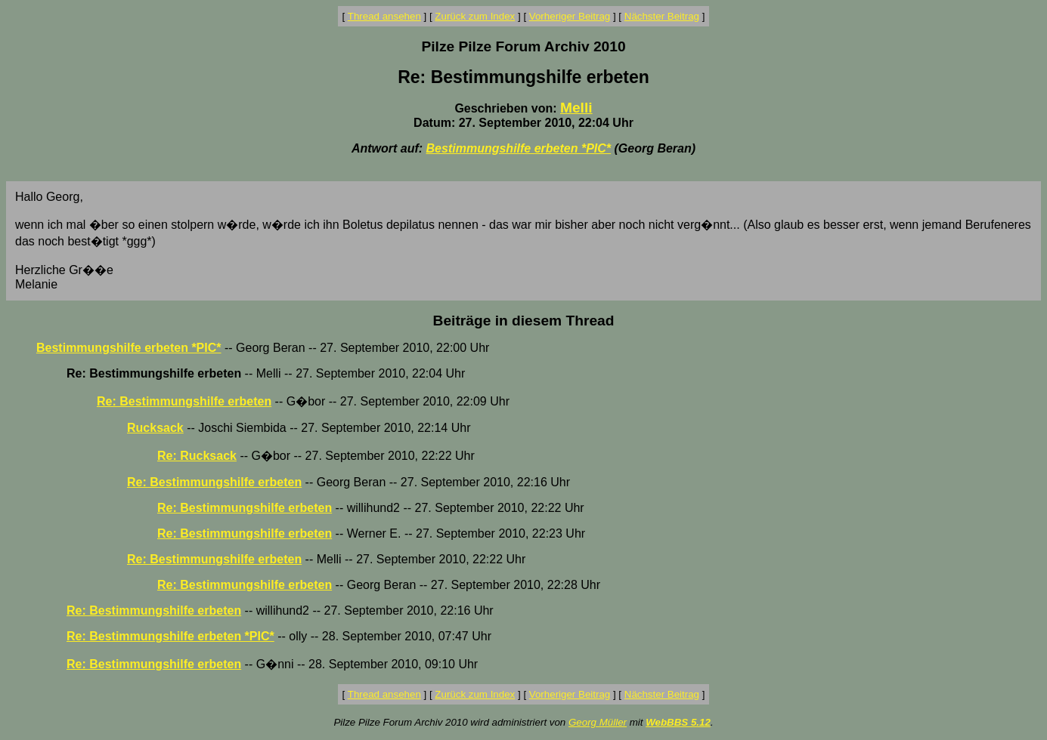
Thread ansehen (384, 16)
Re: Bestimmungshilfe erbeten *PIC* (170, 636)
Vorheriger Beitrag (569, 16)
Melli (576, 108)
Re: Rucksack (197, 455)
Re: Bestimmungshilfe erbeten (184, 401)
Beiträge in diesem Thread (524, 320)
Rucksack (155, 427)
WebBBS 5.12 (678, 722)
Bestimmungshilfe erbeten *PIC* (519, 148)
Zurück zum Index (475, 16)
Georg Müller (597, 722)
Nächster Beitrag (661, 16)
